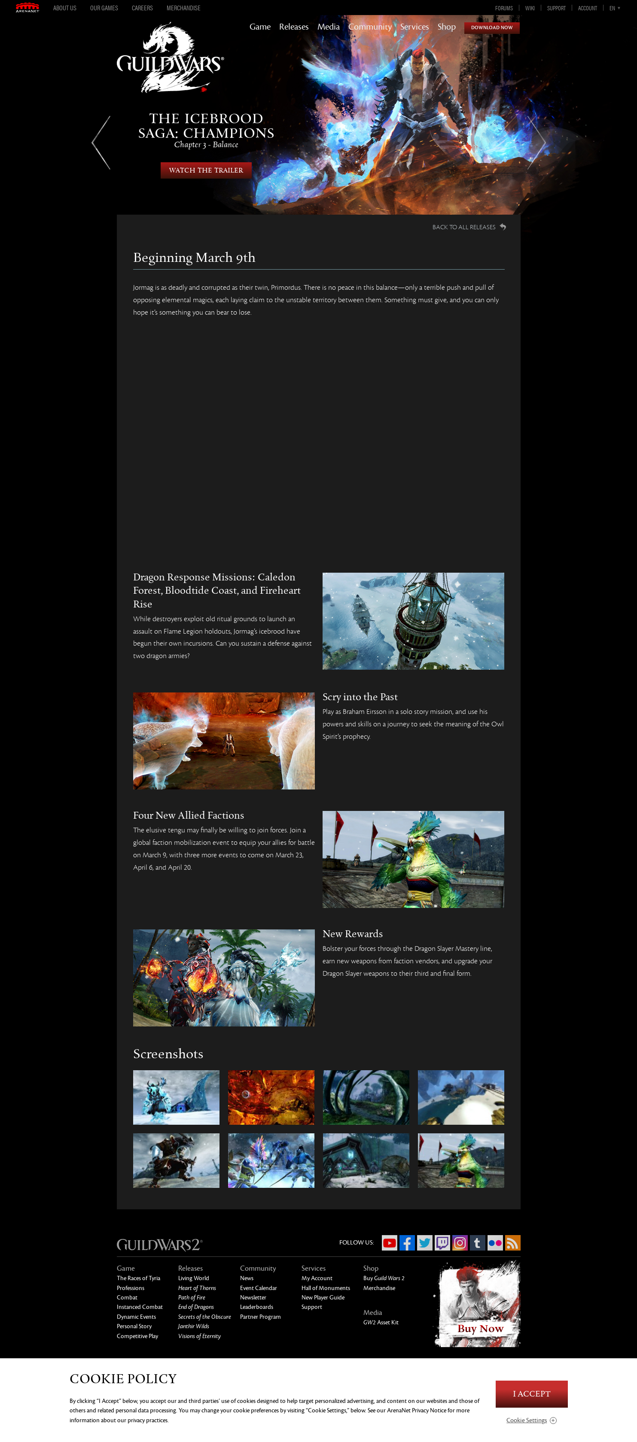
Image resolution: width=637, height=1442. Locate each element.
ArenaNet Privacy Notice (416, 1410)
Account (587, 7)
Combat (127, 1297)
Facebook (407, 1243)
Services (414, 27)
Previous (100, 143)
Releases (294, 27)
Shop (447, 27)
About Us (64, 7)
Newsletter (253, 1297)
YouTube (389, 1243)
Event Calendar (258, 1288)
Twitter (425, 1243)
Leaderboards (256, 1307)
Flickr (495, 1243)
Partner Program (260, 1317)
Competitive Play (137, 1336)
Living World (193, 1278)
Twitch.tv (442, 1243)
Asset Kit (381, 1322)
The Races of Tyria (138, 1278)
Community (370, 27)
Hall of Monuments (326, 1288)
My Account (317, 1278)
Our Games (104, 7)
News (246, 1278)
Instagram (460, 1243)
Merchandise (184, 7)
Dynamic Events (136, 1317)
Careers (142, 7)
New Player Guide (323, 1297)
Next (536, 143)
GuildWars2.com (170, 66)
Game (260, 27)
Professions (130, 1288)
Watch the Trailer (206, 170)
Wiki (530, 7)
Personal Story (134, 1326)
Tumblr (477, 1243)
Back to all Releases (464, 227)
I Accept (532, 1394)
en (612, 7)
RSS (513, 1243)
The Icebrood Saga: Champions (206, 130)
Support (556, 7)
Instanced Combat (140, 1307)
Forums (504, 7)
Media (328, 27)
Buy (384, 1278)
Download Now (492, 27)
